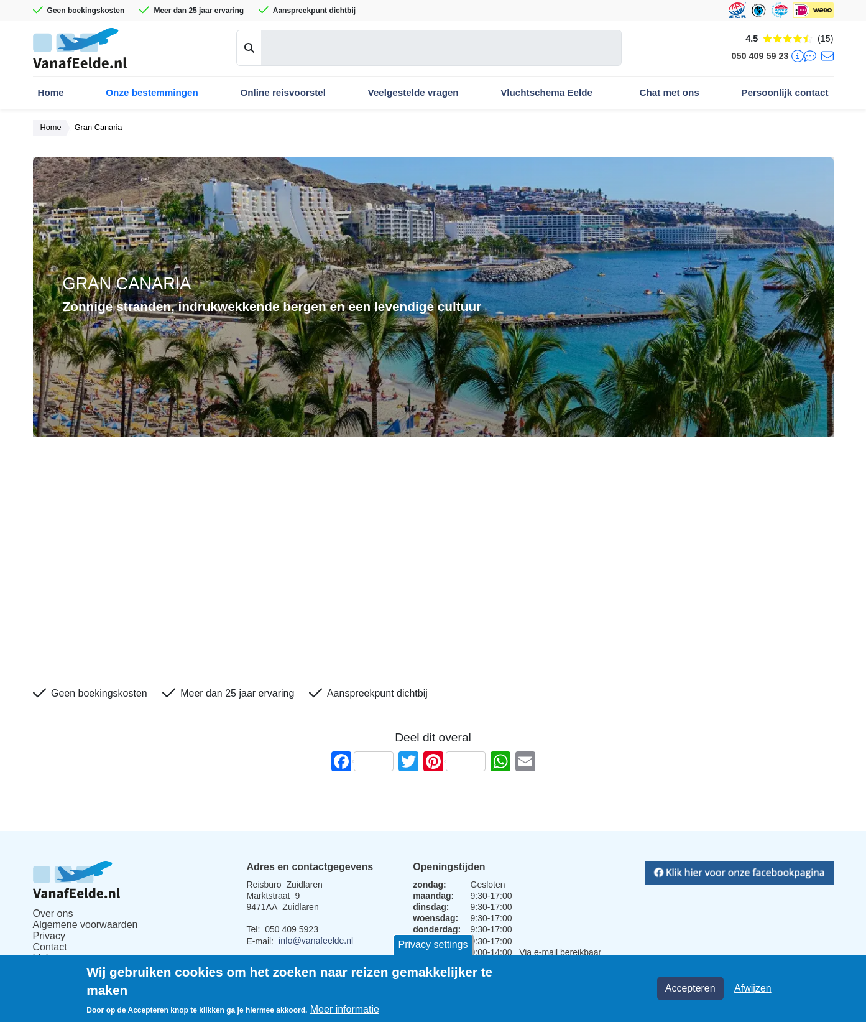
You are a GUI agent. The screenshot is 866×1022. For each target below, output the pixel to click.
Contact (50, 947)
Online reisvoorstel (283, 92)
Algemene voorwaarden (85, 924)
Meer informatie (344, 1009)
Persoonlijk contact (784, 92)
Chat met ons (669, 92)
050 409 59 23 (759, 56)
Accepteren (690, 988)
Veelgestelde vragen (413, 92)
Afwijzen (753, 988)
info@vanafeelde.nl (316, 940)
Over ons (53, 913)
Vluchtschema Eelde (546, 92)
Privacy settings (433, 944)
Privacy (49, 936)
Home (51, 92)
